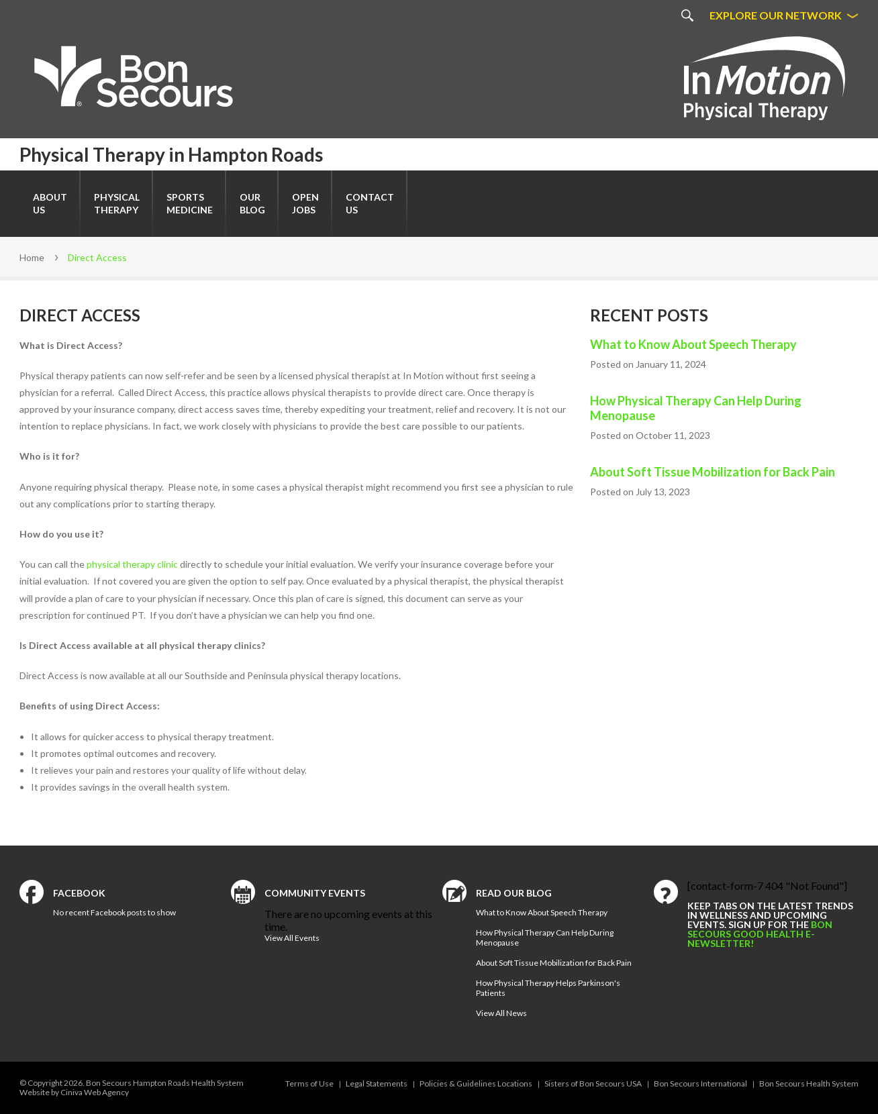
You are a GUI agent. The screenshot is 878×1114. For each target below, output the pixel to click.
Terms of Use (309, 1083)
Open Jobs (305, 203)
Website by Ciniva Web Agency (74, 1092)
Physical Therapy (117, 203)
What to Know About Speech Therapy (693, 344)
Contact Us (370, 203)
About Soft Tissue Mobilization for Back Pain (712, 471)
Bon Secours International (700, 1083)
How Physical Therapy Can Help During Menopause (695, 408)
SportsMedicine (189, 203)
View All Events (292, 938)
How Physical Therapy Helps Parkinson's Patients (548, 988)
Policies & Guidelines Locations (476, 1083)
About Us (50, 203)
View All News (501, 1013)
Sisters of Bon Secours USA (593, 1083)
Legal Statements (376, 1083)
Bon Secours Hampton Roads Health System (165, 1083)
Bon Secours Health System (809, 1083)
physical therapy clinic (132, 564)
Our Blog (252, 203)
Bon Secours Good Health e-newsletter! (759, 934)
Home (31, 257)
